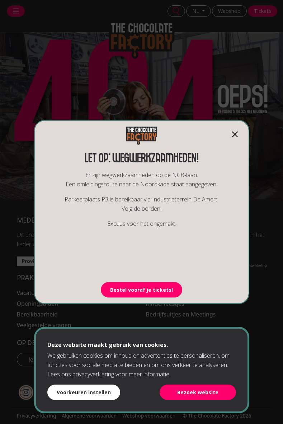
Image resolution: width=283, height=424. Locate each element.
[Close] (235, 134)
